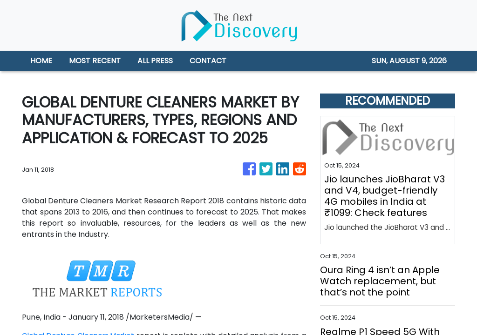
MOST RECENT (95, 60)
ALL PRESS (155, 60)
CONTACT (208, 60)
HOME (41, 60)
